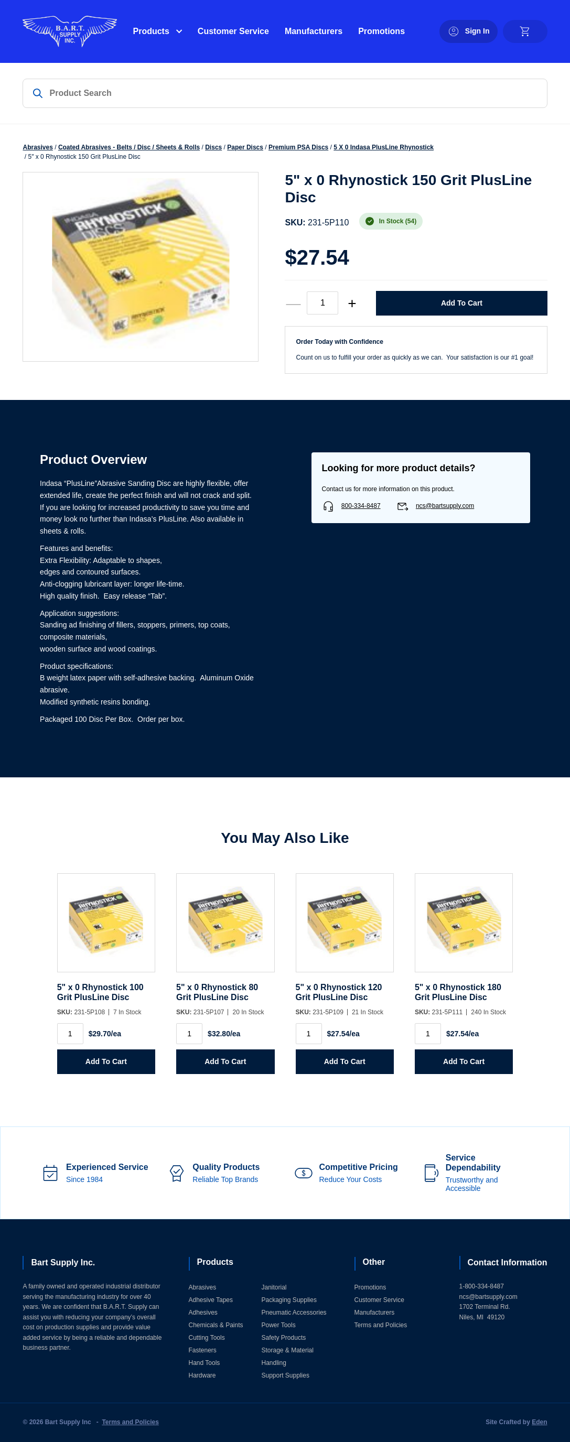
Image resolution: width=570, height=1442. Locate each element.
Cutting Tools (207, 1337)
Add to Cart (461, 303)
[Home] (70, 31)
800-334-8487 (361, 505)
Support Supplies (285, 1375)
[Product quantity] (322, 303)
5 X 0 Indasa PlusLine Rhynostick (384, 147)
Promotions (381, 31)
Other (374, 1261)
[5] (106, 928)
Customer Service (233, 31)
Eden (539, 1422)
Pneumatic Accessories (294, 1312)
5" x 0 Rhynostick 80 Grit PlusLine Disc (217, 992)
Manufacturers (313, 31)
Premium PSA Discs (298, 147)
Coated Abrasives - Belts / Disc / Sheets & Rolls (129, 147)
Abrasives (37, 147)
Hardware (202, 1375)
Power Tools (279, 1325)
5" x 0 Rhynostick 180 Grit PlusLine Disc (458, 992)
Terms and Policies (380, 1325)
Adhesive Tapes (211, 1300)
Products (151, 31)
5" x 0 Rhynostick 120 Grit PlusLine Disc (339, 992)
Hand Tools (204, 1363)
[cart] (525, 31)
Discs (213, 147)
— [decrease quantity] (293, 303)
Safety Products (284, 1337)
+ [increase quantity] (352, 303)
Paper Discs (245, 147)
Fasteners (203, 1350)
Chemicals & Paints (216, 1325)
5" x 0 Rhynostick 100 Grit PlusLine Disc (100, 992)
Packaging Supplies (289, 1300)
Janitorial (274, 1287)
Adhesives (203, 1312)
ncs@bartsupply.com (445, 505)
